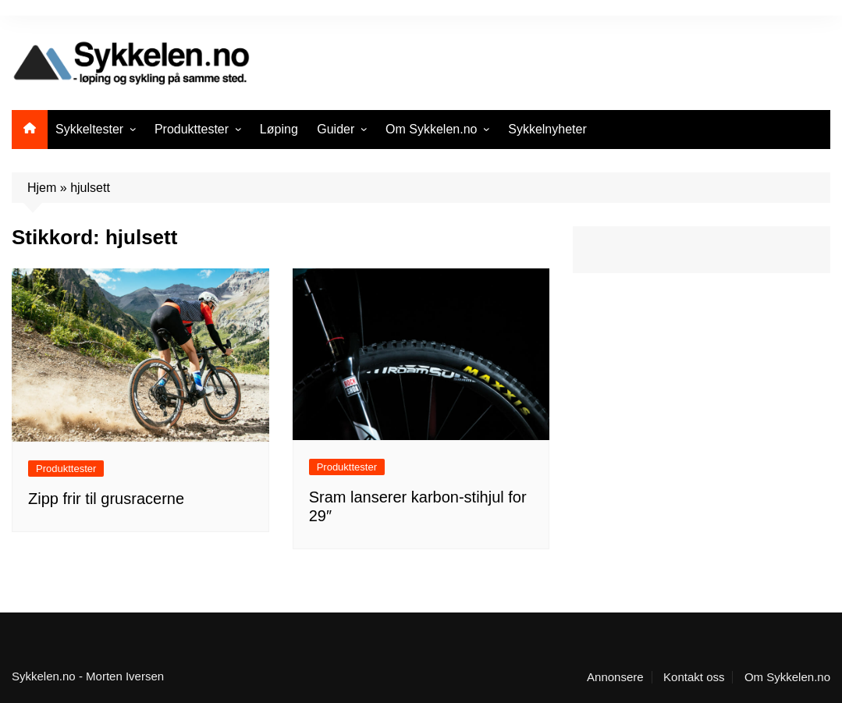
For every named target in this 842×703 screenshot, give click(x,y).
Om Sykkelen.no (431, 129)
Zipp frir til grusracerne (106, 498)
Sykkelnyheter (547, 129)
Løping (279, 129)
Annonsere (615, 677)
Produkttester (192, 129)
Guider (335, 129)
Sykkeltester (89, 129)
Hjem (41, 187)
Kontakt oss (693, 677)
